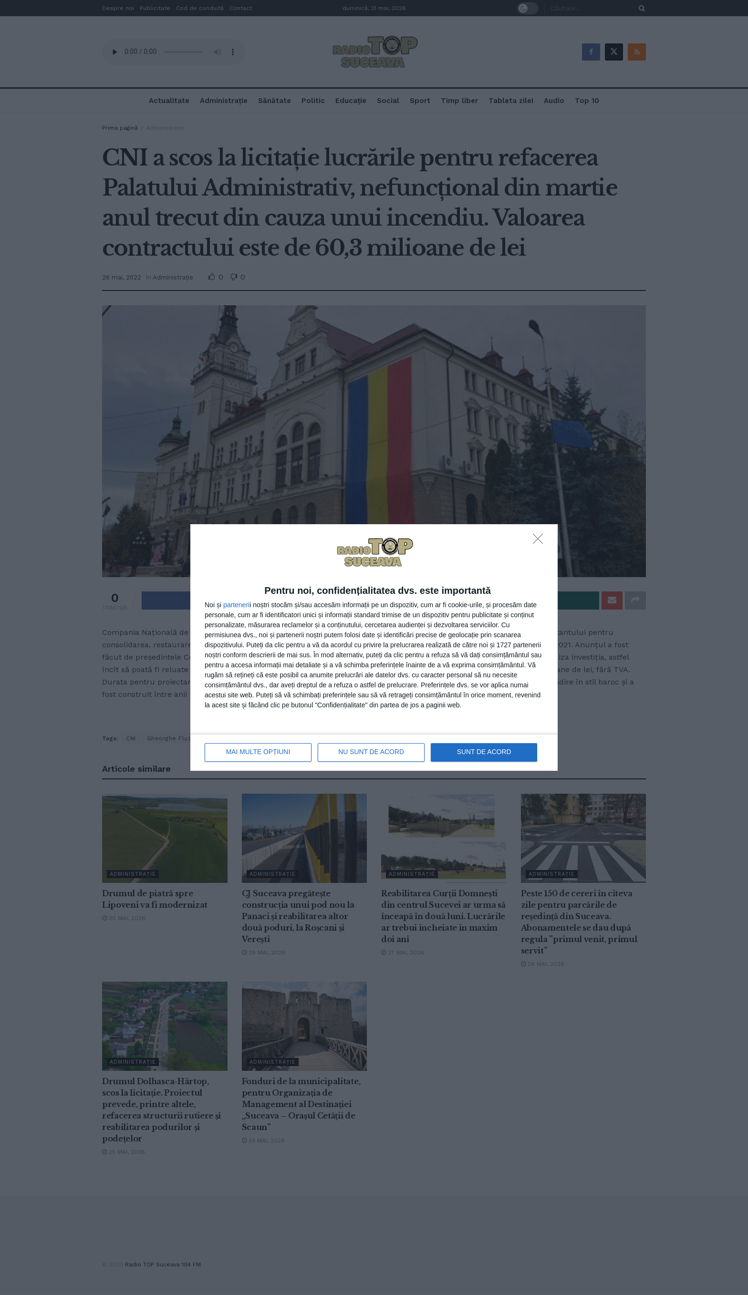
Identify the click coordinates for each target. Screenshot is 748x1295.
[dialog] (374, 647)
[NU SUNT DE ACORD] (540, 541)
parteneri (236, 604)
